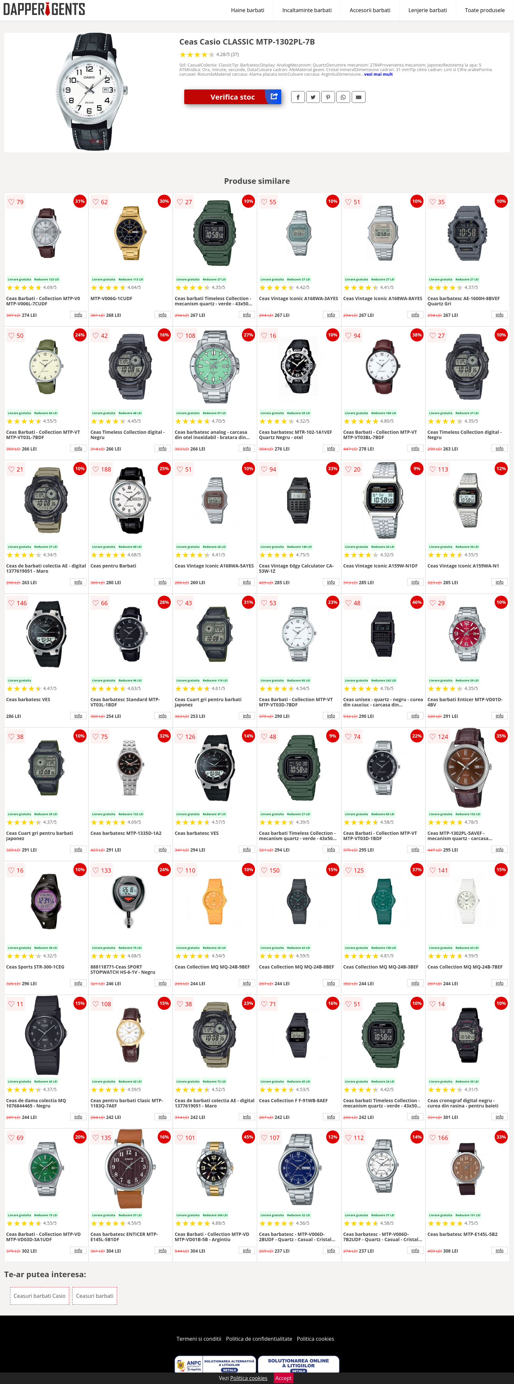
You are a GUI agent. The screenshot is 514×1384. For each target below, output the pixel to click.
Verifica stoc (245, 96)
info (78, 314)
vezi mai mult (378, 74)
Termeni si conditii (199, 1338)
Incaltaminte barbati (307, 10)
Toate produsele (485, 10)
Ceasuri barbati (94, 1295)
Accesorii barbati (370, 10)
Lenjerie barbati (427, 10)
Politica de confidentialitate (259, 1338)
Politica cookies (315, 1338)
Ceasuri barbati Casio (40, 1295)
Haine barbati (247, 10)
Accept (283, 1378)
